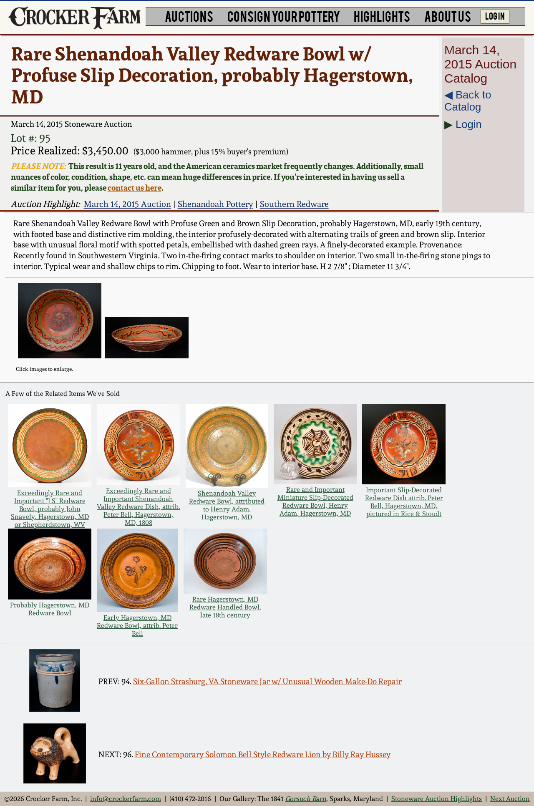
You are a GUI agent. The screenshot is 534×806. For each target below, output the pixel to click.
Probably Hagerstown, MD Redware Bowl (49, 609)
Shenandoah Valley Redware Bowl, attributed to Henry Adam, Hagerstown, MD (226, 505)
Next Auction (510, 799)
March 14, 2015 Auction (127, 204)
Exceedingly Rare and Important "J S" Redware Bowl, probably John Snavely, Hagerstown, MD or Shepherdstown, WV (50, 509)
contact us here (134, 187)
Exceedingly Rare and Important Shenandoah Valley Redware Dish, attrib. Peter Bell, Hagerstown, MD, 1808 (138, 506)
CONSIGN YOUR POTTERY (283, 15)
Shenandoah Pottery (215, 204)
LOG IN (495, 15)
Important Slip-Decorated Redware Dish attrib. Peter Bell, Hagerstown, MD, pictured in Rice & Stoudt (404, 502)
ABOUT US (447, 15)
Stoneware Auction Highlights (436, 799)
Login (469, 124)
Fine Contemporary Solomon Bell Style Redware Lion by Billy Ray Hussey (262, 754)
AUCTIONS (189, 15)
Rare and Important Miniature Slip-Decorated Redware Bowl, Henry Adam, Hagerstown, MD (315, 501)
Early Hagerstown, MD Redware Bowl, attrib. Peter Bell (137, 625)
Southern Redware (294, 204)
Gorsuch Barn (305, 799)
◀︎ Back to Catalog (467, 101)
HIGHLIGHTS (382, 15)
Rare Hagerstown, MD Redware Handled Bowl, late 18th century (225, 607)
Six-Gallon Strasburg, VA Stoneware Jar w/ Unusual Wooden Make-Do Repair (267, 681)
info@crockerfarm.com (125, 799)
